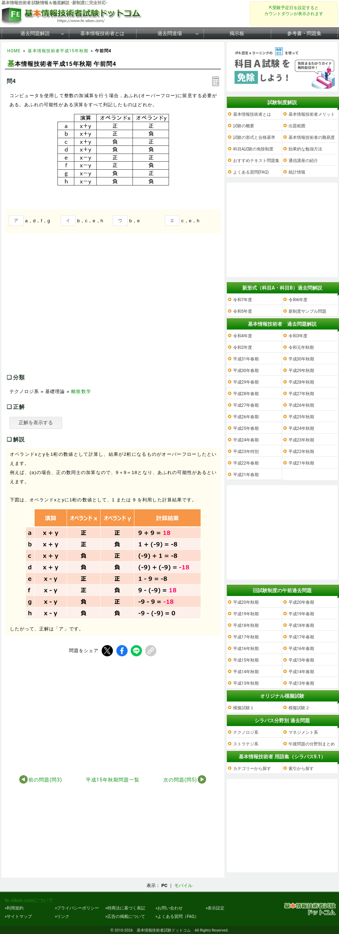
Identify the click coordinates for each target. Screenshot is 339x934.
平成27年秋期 (301, 393)
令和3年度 (298, 335)
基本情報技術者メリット (312, 114)
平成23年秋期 (301, 440)
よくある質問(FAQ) (251, 172)
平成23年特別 (246, 451)
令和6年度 (298, 299)
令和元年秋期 (301, 347)
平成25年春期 (246, 428)
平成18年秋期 (246, 625)
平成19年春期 (301, 613)
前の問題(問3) (45, 780)
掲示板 (237, 33)
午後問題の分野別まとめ (312, 744)
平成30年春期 (246, 370)
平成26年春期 (246, 416)
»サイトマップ (18, 916)
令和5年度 (242, 311)
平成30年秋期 (301, 359)
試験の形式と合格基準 (254, 137)
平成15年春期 (301, 660)
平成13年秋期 (246, 683)
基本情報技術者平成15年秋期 (58, 50)
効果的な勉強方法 (305, 149)
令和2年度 (242, 347)
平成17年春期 (301, 637)
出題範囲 (297, 125)
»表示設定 (215, 908)
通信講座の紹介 (303, 160)
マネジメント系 (303, 732)
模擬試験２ (299, 707)
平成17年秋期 (246, 637)
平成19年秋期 (246, 613)
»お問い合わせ (169, 908)
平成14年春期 (301, 671)
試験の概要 (243, 125)
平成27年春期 (246, 405)
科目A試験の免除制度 (253, 149)
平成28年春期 (246, 393)
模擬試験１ (243, 707)
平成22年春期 (246, 463)
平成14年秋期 (246, 671)
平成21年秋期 (301, 463)
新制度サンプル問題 (307, 311)
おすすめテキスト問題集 (256, 160)
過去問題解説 (35, 33)
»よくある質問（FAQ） (176, 916)
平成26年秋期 (301, 405)
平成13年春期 (301, 683)
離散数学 (81, 391)
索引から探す (301, 768)
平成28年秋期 (301, 382)
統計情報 (297, 172)
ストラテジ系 (245, 744)
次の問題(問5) (180, 780)
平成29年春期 (246, 382)
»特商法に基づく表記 (125, 908)
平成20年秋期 (246, 602)
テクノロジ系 (245, 732)
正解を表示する (36, 422)
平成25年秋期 (301, 416)
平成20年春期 (301, 602)
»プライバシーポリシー (77, 908)
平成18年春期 (301, 625)
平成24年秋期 (301, 428)
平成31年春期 (246, 359)
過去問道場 (169, 33)
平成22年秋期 (301, 451)
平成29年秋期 (301, 370)
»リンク (62, 916)
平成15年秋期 (246, 660)
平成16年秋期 (246, 648)
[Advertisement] (64, 311)
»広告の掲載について (125, 916)
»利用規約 (14, 908)
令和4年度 (242, 335)
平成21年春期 (246, 474)
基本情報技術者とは (102, 33)
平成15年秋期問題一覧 (113, 780)
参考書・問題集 (304, 33)
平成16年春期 (301, 648)
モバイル (183, 885)
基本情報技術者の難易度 (312, 137)
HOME (14, 50)
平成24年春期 (246, 440)
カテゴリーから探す (252, 768)
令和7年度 (242, 299)
